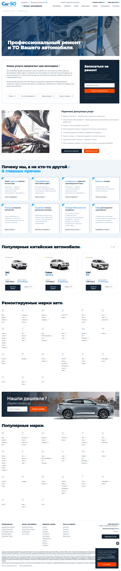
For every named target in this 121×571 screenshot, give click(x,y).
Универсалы (46, 534)
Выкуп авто (86, 6)
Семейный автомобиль (8, 527)
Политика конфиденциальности (9, 565)
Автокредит (57, 6)
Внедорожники (47, 538)
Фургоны (45, 543)
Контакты (116, 6)
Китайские (66, 527)
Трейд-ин (67, 6)
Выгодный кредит (6, 534)
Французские (66, 536)
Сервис (95, 6)
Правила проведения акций (25, 565)
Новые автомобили (27, 527)
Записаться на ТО (91, 151)
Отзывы (116, 531)
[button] (107, 246)
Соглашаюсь (107, 564)
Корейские (66, 534)
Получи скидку (38, 409)
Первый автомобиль (7, 529)
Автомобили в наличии (28, 529)
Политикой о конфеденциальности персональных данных (106, 557)
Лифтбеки (45, 531)
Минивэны (45, 545)
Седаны (45, 527)
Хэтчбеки (45, 529)
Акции (76, 6)
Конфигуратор (26, 531)
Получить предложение (99, 91)
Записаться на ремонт (71, 151)
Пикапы (45, 540)
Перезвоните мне (111, 536)
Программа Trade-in (7, 536)
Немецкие (66, 531)
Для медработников (7, 531)
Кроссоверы (46, 536)
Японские (65, 529)
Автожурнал (105, 6)
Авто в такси (25, 534)
